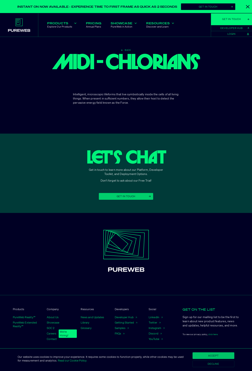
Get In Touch (216, 6)
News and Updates (92, 317)
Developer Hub (126, 317)
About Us (53, 317)
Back (126, 50)
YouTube (156, 339)
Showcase (53, 322)
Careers (51, 333)
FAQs (120, 333)
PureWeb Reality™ (24, 317)
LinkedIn (156, 317)
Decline (213, 363)
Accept (213, 355)
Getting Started (126, 322)
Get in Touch (134, 196)
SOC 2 (50, 328)
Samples (122, 328)
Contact (52, 339)
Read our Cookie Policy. (72, 360)
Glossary (86, 328)
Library (85, 322)
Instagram (157, 328)
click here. (213, 334)
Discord (155, 333)
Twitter (155, 322)
